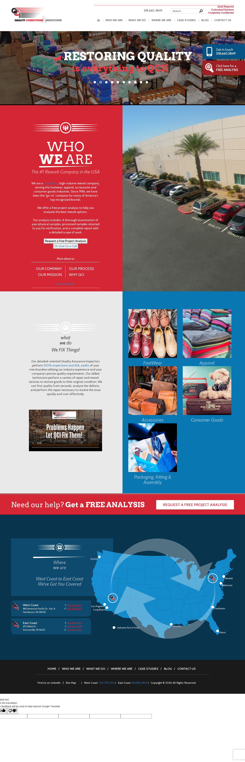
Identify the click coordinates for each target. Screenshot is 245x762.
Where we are (161, 20)
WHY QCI (76, 274)
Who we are (114, 20)
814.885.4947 (139, 682)
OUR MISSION (50, 274)
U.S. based (51, 183)
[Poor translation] (12, 711)
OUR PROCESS (81, 268)
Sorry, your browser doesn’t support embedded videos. (65, 430)
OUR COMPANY (49, 268)
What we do (137, 20)
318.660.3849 (153, 10)
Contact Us (222, 20)
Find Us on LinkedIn (49, 682)
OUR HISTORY (65, 284)
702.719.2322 (106, 682)
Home (98, 20)
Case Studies (186, 20)
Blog (205, 20)
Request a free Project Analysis (195, 504)
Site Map (71, 682)
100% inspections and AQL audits (66, 365)
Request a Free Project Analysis (65, 241)
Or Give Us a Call (65, 246)
